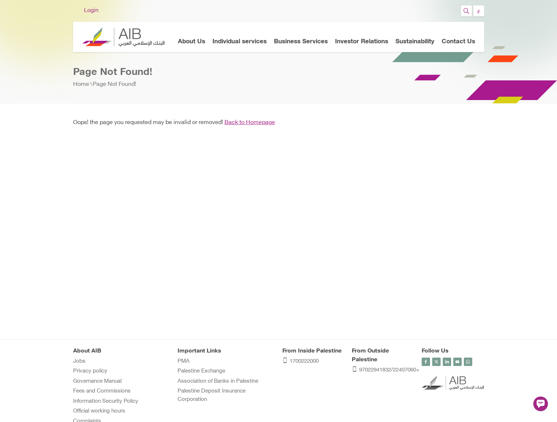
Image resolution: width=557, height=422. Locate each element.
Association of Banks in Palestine (218, 381)
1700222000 (300, 362)
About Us (191, 41)
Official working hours (99, 411)
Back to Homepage (249, 122)
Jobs (79, 361)
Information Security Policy (105, 401)
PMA (184, 361)
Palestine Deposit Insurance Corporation (212, 395)
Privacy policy (90, 371)
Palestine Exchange (201, 371)
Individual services (239, 41)
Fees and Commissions (102, 391)
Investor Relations (361, 41)
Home (81, 84)
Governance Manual (97, 381)
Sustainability (414, 41)
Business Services (301, 41)
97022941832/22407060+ (383, 370)
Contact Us (458, 41)
